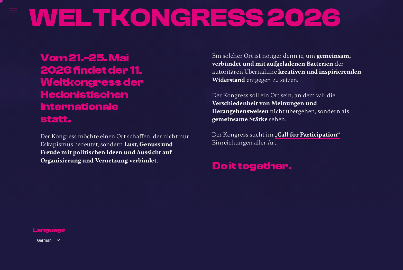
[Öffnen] (13, 10)
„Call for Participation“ (307, 134)
